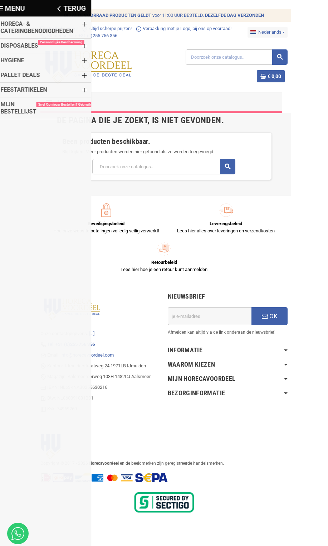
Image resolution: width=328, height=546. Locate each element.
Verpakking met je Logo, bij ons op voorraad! (182, 28)
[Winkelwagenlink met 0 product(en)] (272, 76)
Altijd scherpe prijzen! (105, 28)
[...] (90, 334)
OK (271, 316)
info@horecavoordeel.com (85, 355)
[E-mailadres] (210, 317)
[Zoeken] (237, 57)
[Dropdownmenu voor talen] (269, 32)
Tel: (69, 345)
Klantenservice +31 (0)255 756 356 (77, 35)
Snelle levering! (57, 28)
